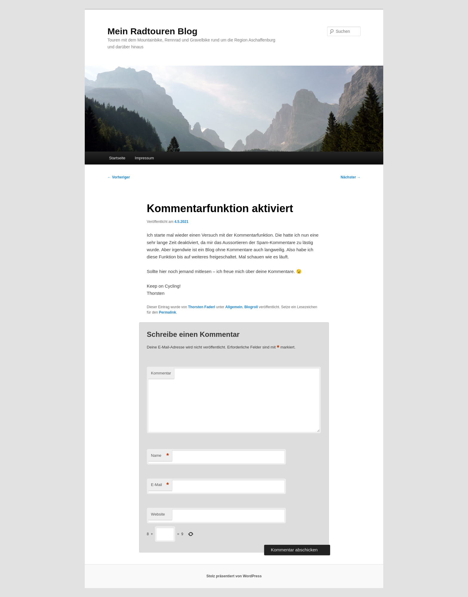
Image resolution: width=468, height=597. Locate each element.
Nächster (351, 177)
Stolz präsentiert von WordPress (233, 576)
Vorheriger (118, 177)
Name (160, 455)
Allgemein (233, 307)
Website (158, 514)
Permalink (167, 312)
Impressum (144, 158)
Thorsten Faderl (201, 307)
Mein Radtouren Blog (152, 31)
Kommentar (161, 373)
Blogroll (251, 307)
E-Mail (160, 485)
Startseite (117, 158)
